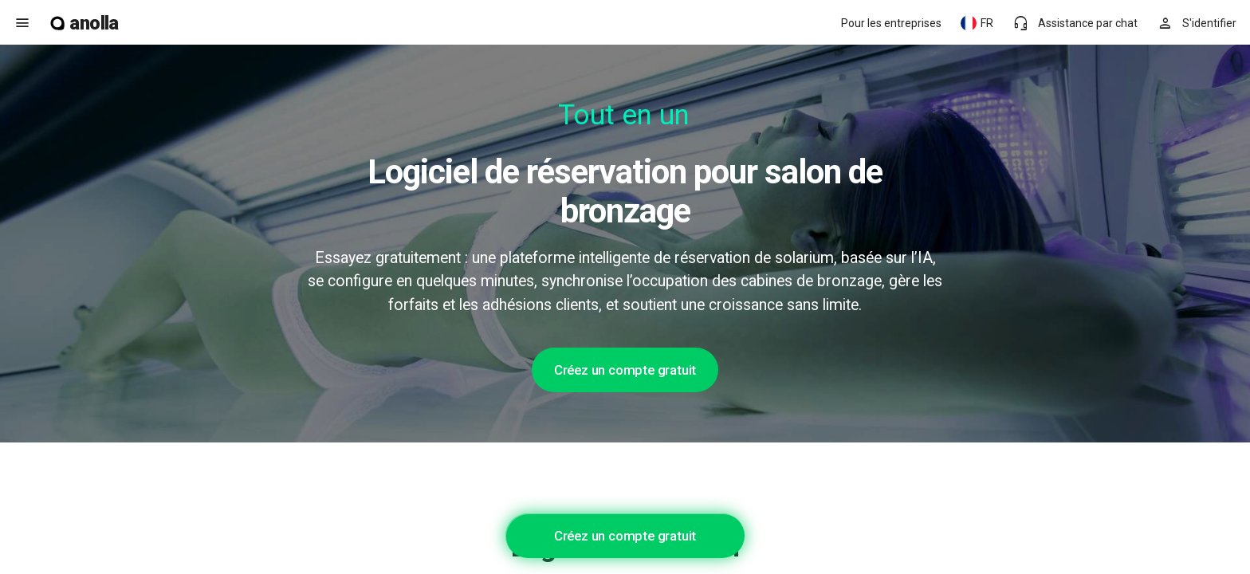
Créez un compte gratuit (625, 370)
